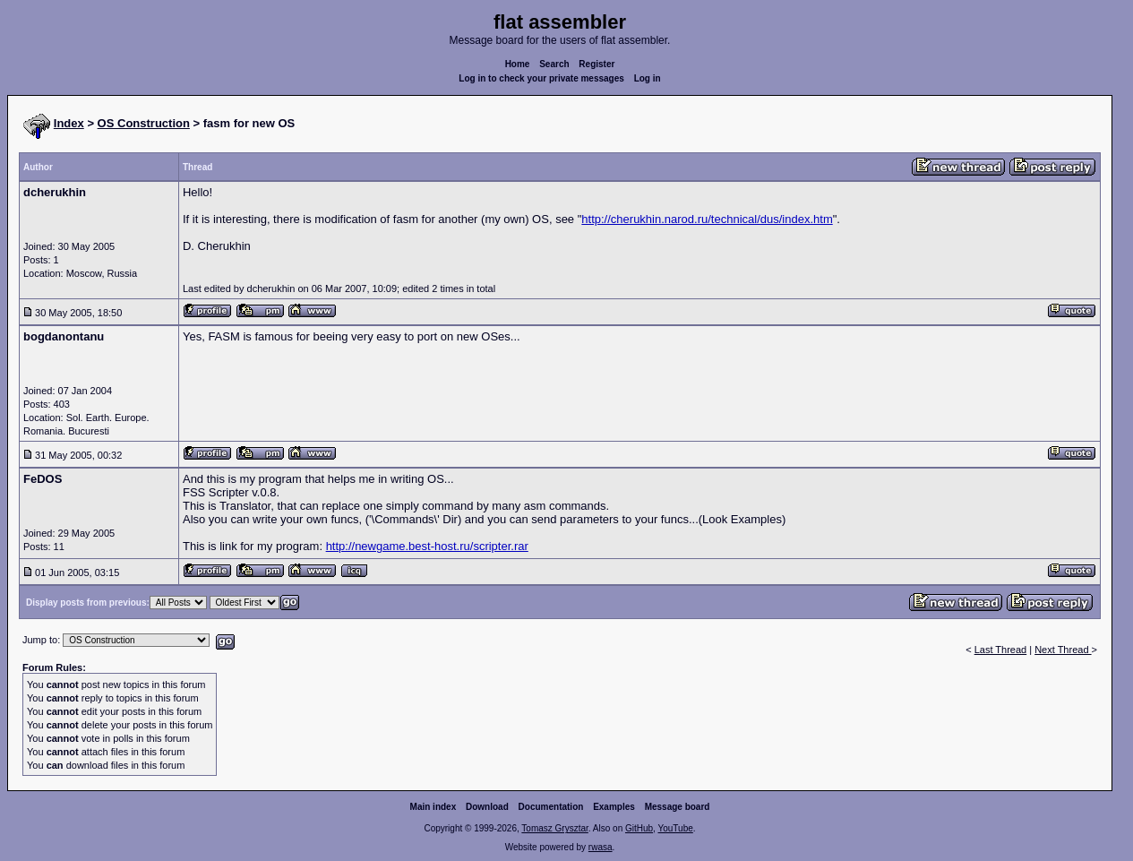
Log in (647, 78)
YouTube (674, 828)
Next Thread (1062, 649)
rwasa (600, 847)
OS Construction (144, 123)
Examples (614, 807)
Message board (677, 807)
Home (517, 64)
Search (554, 64)
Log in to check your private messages (541, 78)
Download (487, 807)
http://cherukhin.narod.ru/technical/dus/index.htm (706, 219)
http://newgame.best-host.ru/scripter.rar (427, 546)
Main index (433, 807)
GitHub (639, 828)
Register (596, 64)
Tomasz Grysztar (554, 828)
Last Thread (1000, 649)
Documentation (551, 807)
